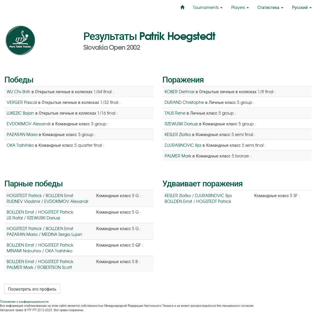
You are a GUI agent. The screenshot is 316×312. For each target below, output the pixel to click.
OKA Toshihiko (20, 145)
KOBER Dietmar (179, 91)
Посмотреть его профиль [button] (32, 289)
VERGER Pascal (22, 102)
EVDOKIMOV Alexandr (29, 123)
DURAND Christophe (184, 102)
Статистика (270, 7)
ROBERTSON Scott (54, 267)
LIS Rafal (15, 218)
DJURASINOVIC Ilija (183, 145)
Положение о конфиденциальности (24, 301)
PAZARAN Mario (22, 134)
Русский (302, 7)
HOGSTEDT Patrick (24, 195)
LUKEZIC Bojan (20, 113)
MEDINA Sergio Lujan (62, 234)
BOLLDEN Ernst (59, 195)
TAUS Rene (175, 113)
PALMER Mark (178, 156)
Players (240, 7)
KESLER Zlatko (178, 134)
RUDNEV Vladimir (23, 201)
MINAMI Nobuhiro (24, 251)
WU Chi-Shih (18, 91)
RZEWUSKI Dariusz (181, 123)
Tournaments (208, 7)
